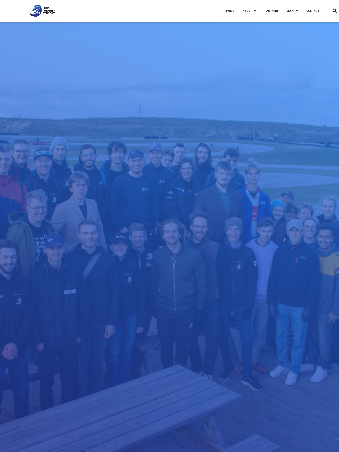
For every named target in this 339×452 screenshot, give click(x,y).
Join (292, 11)
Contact (312, 11)
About (249, 11)
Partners (272, 11)
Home (230, 11)
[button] (334, 11)
